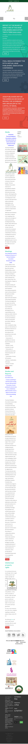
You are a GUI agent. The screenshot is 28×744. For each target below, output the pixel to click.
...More (7, 247)
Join (21, 722)
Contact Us (16, 1)
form (12, 619)
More (5, 53)
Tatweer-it (9, 741)
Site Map (10, 1)
